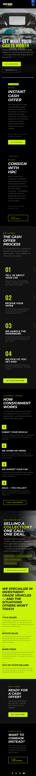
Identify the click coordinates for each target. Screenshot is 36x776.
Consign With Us (11, 70)
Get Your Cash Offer (15, 380)
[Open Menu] (33, 5)
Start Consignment (14, 502)
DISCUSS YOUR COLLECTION (16, 570)
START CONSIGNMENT (16, 218)
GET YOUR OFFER (16, 142)
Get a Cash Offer (11, 64)
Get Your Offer (18, 714)
